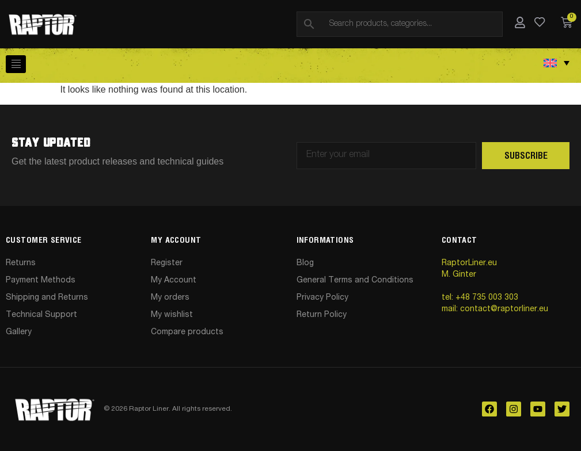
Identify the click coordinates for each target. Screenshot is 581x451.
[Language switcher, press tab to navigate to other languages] (556, 62)
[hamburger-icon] (16, 64)
